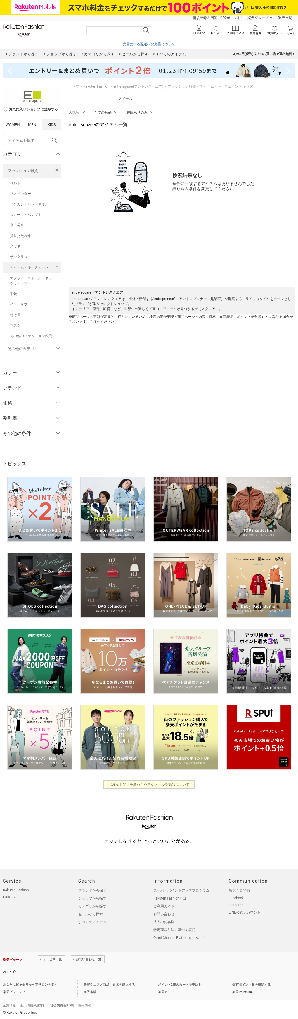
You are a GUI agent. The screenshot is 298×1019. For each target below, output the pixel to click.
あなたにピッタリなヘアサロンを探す (30, 985)
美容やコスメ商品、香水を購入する (109, 985)
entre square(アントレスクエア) (138, 86)
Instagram (237, 905)
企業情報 (9, 1005)
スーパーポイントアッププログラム (181, 890)
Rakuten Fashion (96, 86)
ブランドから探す (92, 890)
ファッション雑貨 (23, 171)
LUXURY (9, 897)
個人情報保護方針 (33, 1005)
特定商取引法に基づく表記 (174, 930)
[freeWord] (32, 140)
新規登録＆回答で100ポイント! (217, 18)
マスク (15, 325)
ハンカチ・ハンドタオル (29, 204)
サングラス (18, 257)
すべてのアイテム (92, 922)
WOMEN (13, 124)
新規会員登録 (239, 890)
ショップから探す (92, 898)
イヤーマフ (18, 304)
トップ (74, 86)
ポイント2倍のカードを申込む (180, 985)
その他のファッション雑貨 (31, 336)
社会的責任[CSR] (62, 1005)
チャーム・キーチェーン (29, 267)
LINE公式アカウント (245, 912)
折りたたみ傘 (20, 236)
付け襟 (15, 315)
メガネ (15, 246)
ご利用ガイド (163, 906)
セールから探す (90, 914)
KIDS (52, 124)
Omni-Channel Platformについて (178, 938)
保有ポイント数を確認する (251, 985)
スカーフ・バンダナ (25, 215)
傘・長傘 (17, 225)
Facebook (236, 898)
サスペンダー (20, 194)
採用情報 (84, 1005)
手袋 (13, 294)
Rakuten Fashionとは (169, 898)
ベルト (15, 183)
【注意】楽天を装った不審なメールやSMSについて (149, 784)
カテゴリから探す (92, 906)
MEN (32, 124)
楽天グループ (257, 18)
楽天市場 (285, 18)
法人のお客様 (163, 922)
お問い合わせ (163, 914)
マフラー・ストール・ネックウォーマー (31, 280)
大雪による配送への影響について (149, 44)
